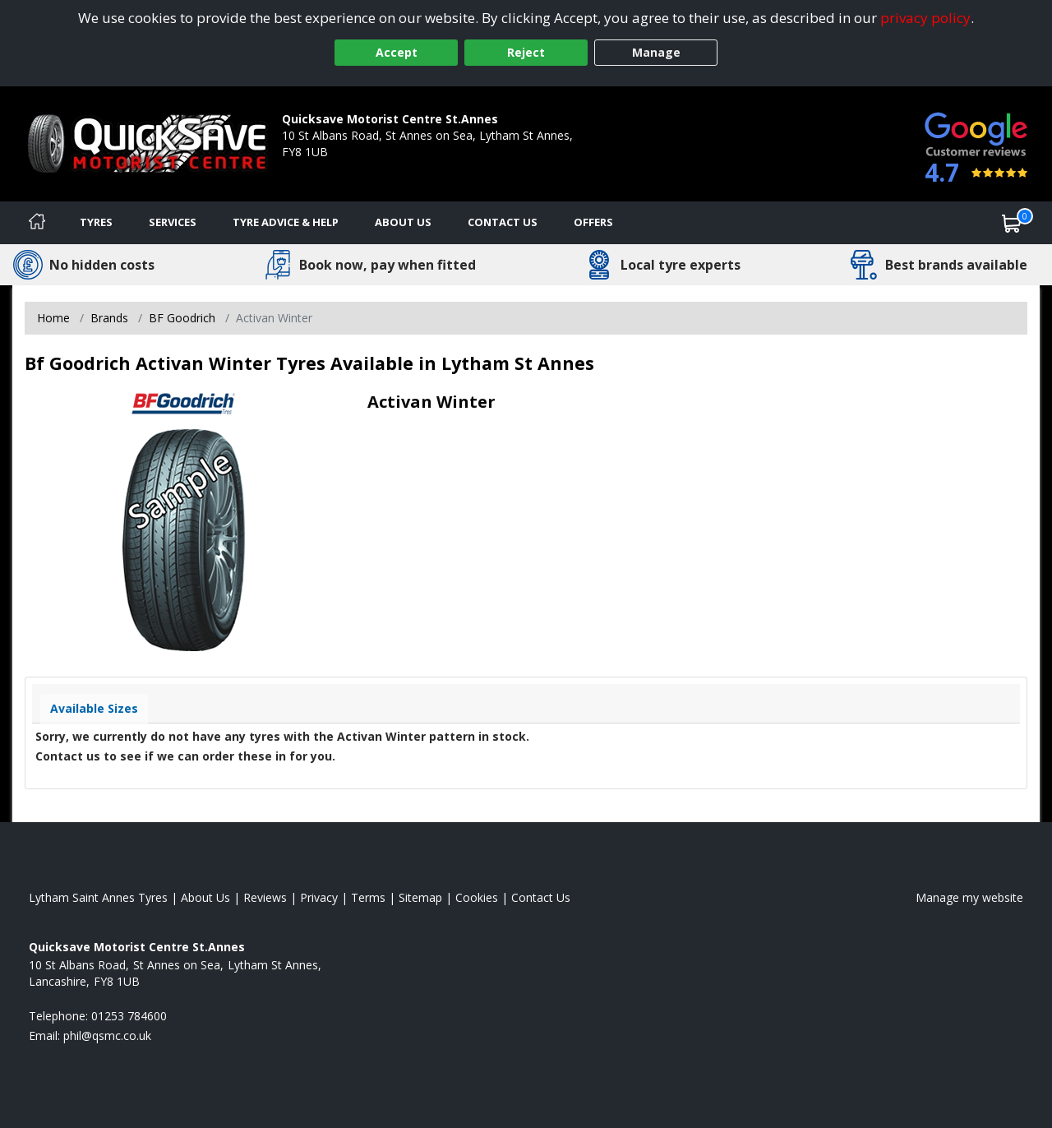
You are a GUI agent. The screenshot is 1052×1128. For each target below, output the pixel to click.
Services (172, 222)
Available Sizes (94, 708)
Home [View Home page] (53, 318)
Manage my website (969, 897)
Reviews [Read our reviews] (265, 897)
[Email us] (107, 1035)
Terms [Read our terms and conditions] (368, 897)
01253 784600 (320, 168)
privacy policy (925, 17)
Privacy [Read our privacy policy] (319, 897)
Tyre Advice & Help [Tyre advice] (286, 222)
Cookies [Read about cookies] (476, 897)
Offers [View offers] (593, 222)
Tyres (96, 222)
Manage (656, 52)
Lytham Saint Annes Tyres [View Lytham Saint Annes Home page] (98, 897)
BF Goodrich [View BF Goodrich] (182, 318)
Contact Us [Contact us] (503, 222)
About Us (403, 222)
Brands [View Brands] (109, 318)
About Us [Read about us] (205, 897)
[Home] (37, 222)
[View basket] (1012, 222)
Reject (526, 52)
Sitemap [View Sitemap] (420, 897)
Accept (397, 52)
